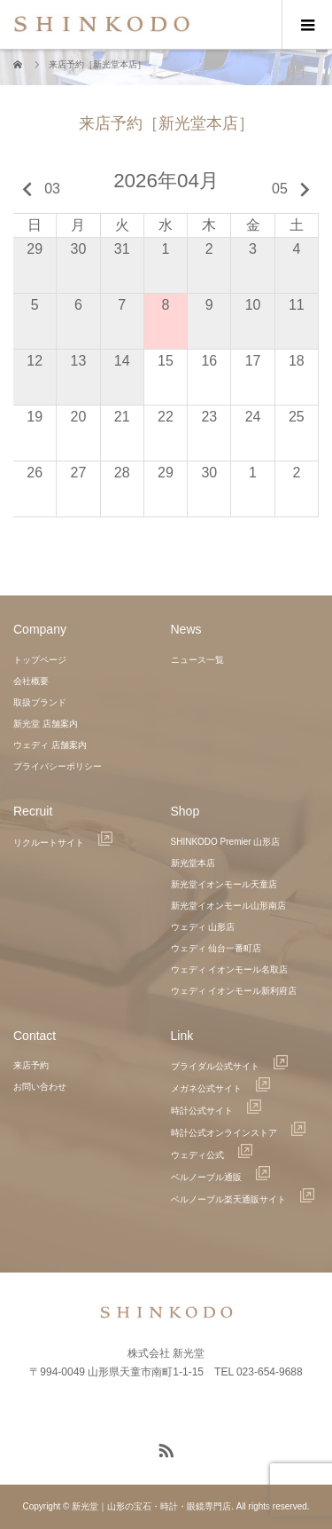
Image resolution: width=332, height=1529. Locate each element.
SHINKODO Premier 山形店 (226, 842)
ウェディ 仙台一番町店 (216, 948)
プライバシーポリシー (57, 766)
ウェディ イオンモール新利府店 (234, 991)
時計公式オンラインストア (238, 1133)
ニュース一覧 (197, 660)
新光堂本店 (193, 863)
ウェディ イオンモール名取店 (230, 969)
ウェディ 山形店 (203, 927)
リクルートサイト (62, 842)
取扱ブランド (39, 702)
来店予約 (31, 1065)
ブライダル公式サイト (229, 1066)
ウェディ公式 (211, 1155)
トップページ (39, 660)
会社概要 (31, 681)
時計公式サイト (216, 1110)
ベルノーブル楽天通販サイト (242, 1199)
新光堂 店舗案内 (45, 724)
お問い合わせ (39, 1087)
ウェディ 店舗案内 (50, 745)
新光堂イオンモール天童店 (224, 884)
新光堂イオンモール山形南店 (228, 905)
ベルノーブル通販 (220, 1177)
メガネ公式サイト (220, 1088)
